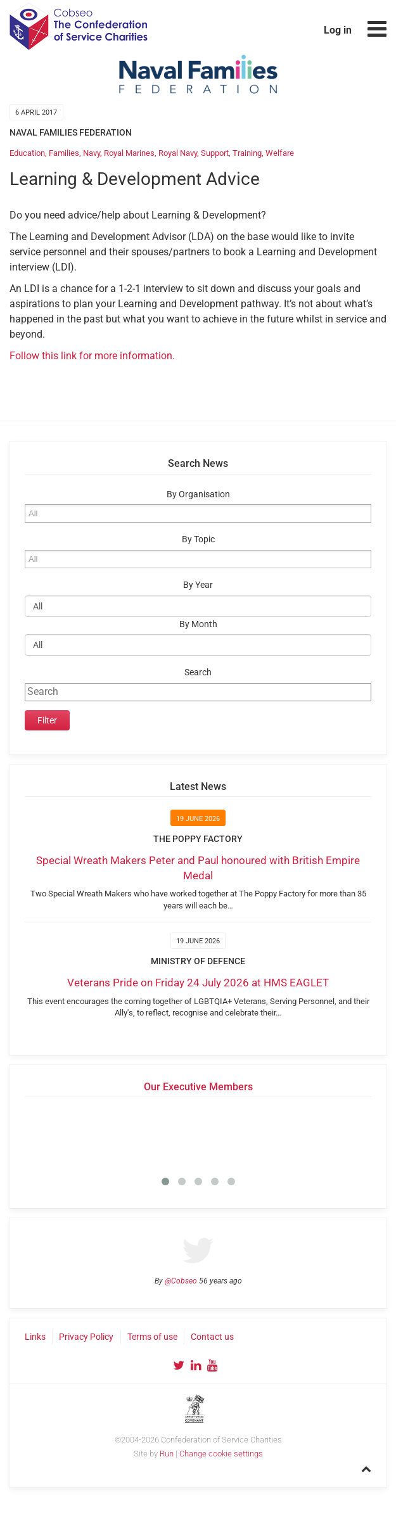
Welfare (279, 153)
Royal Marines (129, 153)
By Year (198, 585)
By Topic (198, 539)
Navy (91, 153)
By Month (198, 624)
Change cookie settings (221, 1453)
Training (247, 153)
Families (64, 153)
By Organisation (198, 494)
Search (198, 672)
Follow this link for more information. (92, 356)
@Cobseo (181, 1281)
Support (215, 153)
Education (27, 153)
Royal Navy (177, 153)
